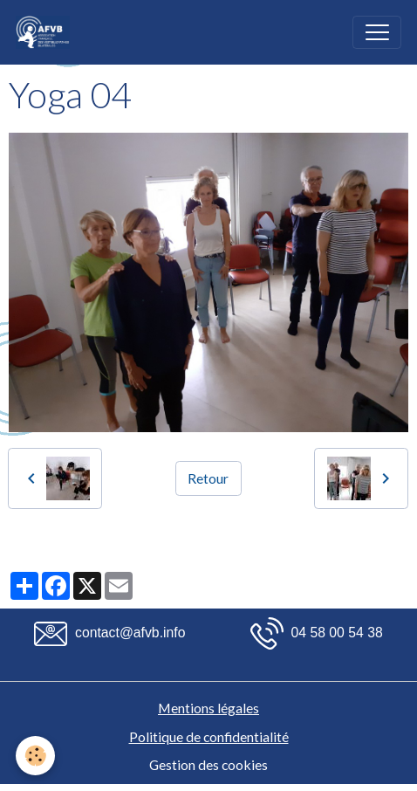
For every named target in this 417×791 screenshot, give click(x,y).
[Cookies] (35, 755)
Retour (208, 478)
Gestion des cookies (208, 764)
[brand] (47, 32)
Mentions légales (208, 707)
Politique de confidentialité (209, 736)
